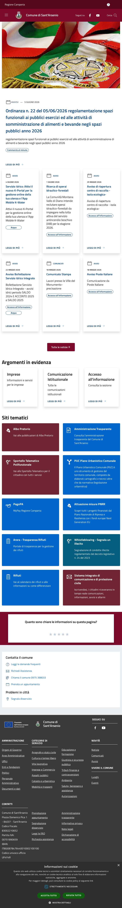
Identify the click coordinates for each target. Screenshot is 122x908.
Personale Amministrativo (10, 781)
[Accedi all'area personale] (108, 4)
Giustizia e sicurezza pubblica (73, 762)
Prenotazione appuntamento (40, 815)
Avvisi (14, 102)
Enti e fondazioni (11, 767)
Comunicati (55, 263)
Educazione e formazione (69, 752)
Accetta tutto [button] (49, 895)
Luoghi (95, 777)
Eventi (95, 783)
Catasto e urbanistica (43, 781)
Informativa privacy (72, 823)
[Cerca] (115, 15)
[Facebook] (88, 15)
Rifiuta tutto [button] (73, 895)
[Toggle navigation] (6, 15)
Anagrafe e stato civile (44, 752)
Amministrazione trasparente (71, 815)
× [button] (118, 865)
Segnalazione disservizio (39, 825)
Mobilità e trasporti (42, 787)
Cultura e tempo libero (44, 758)
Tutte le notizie (61, 347)
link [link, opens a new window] (91, 880)
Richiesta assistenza (43, 839)
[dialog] (61, 885)
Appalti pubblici (40, 775)
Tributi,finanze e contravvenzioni (70, 772)
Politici (5, 773)
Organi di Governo (11, 750)
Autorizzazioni (69, 796)
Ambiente (67, 780)
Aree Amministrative (13, 755)
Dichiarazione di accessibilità (70, 837)
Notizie (95, 750)
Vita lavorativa (39, 764)
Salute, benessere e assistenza (72, 788)
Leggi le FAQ (38, 833)
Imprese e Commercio (43, 769)
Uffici (4, 761)
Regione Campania (15, 4)
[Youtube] (96, 15)
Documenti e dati (11, 789)
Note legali (67, 829)
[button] (61, 902)
